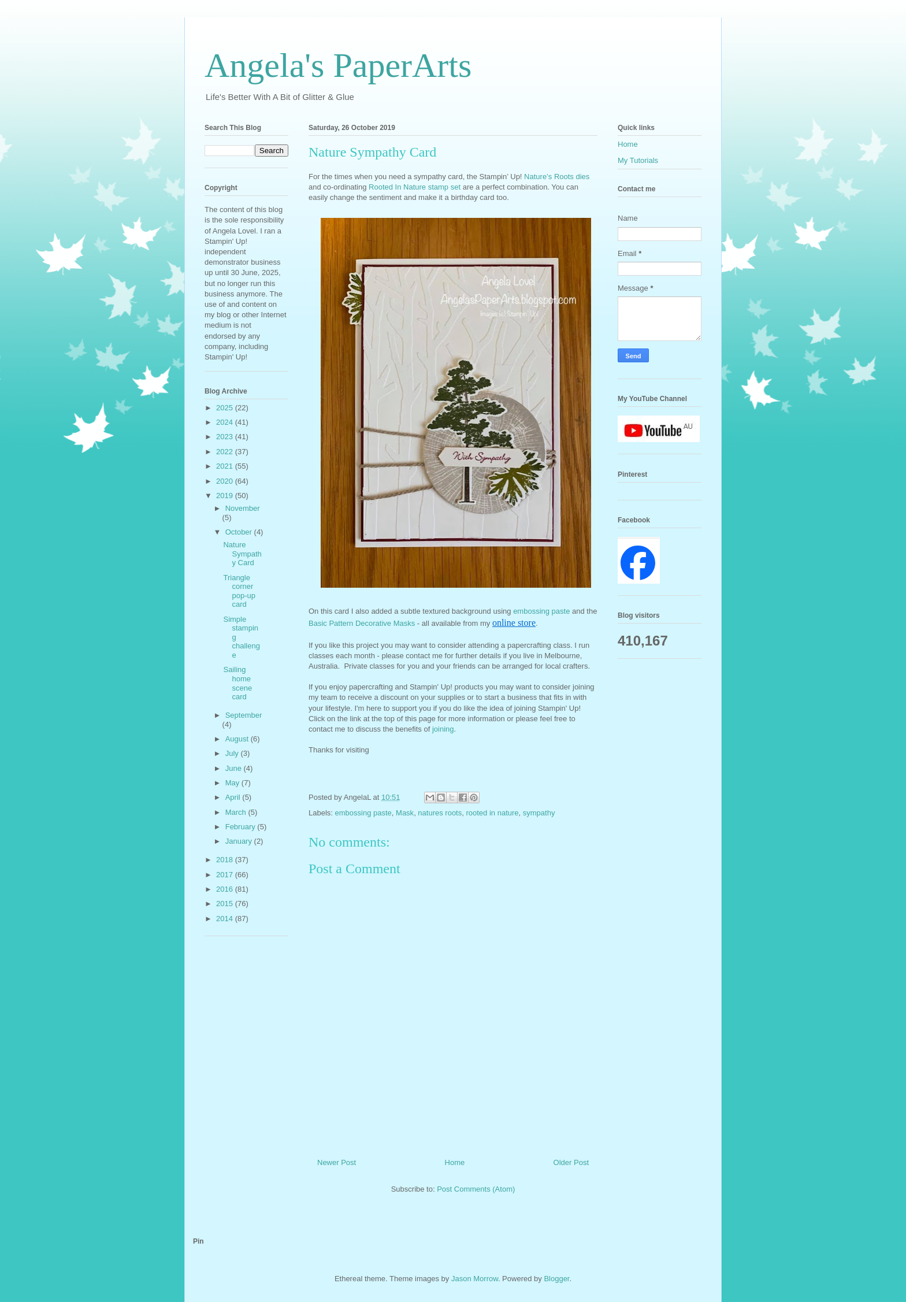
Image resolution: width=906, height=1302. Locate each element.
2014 (225, 918)
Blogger (556, 1278)
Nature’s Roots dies (556, 176)
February (241, 826)
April (234, 797)
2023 (225, 436)
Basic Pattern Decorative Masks (362, 623)
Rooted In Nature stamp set (416, 187)
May (233, 782)
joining (443, 729)
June (234, 768)
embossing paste (541, 611)
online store (514, 623)
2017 (225, 874)
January (239, 841)
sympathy (539, 812)
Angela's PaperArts (338, 65)
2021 (225, 466)
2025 (225, 407)
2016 (225, 889)
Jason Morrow (474, 1278)
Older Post (571, 1162)
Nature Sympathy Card (242, 553)
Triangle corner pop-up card (239, 591)
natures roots (440, 812)
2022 (225, 451)
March (236, 812)
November (242, 508)
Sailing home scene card (237, 683)
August (238, 739)
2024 (225, 422)
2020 (225, 481)
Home (455, 1162)
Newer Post (336, 1162)
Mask (405, 812)
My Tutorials (638, 160)
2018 (225, 859)
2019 (225, 495)
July (233, 753)
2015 (225, 903)
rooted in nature (492, 812)
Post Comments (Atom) (476, 1189)
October (239, 532)
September (243, 715)
